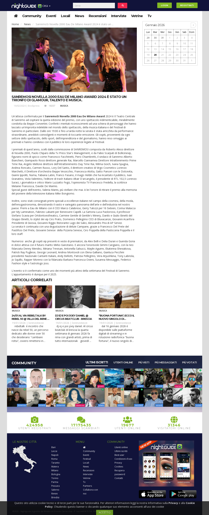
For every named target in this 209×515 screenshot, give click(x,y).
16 (177, 49)
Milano (54, 470)
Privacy (118, 462)
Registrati (187, 5)
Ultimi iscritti (97, 362)
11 (191, 43)
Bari (53, 447)
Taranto (55, 462)
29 (148, 37)
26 (148, 60)
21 (162, 54)
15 (169, 49)
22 (169, 54)
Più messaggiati (166, 362)
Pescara (55, 485)
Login (164, 5)
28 (162, 60)
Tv (149, 16)
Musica (64, 105)
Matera (55, 466)
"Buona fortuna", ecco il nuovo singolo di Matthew (116, 319)
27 (155, 60)
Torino (54, 478)
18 (191, 49)
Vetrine (137, 16)
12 (148, 49)
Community (31, 16)
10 (184, 43)
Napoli (54, 455)
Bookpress (33, 105)
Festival (87, 458)
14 (162, 49)
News (79, 16)
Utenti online (123, 362)
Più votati (189, 362)
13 (155, 49)
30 (155, 37)
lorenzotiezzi (36, 323)
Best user (119, 455)
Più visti (143, 362)
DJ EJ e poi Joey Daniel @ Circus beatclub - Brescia (73, 317)
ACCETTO (104, 512)
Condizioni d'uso (123, 458)
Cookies (119, 466)
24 (184, 54)
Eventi (51, 16)
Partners (87, 485)
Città (44, 7)
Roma (54, 458)
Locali (65, 16)
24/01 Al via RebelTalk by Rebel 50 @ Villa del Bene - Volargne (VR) (30, 319)
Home (15, 24)
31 (162, 37)
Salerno (55, 489)
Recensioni (97, 16)
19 (148, 54)
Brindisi (55, 497)
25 (191, 54)
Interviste (118, 16)
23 (177, 54)
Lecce (54, 451)
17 (184, 49)
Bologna (55, 474)
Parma (54, 482)
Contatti (119, 478)
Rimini (54, 493)
